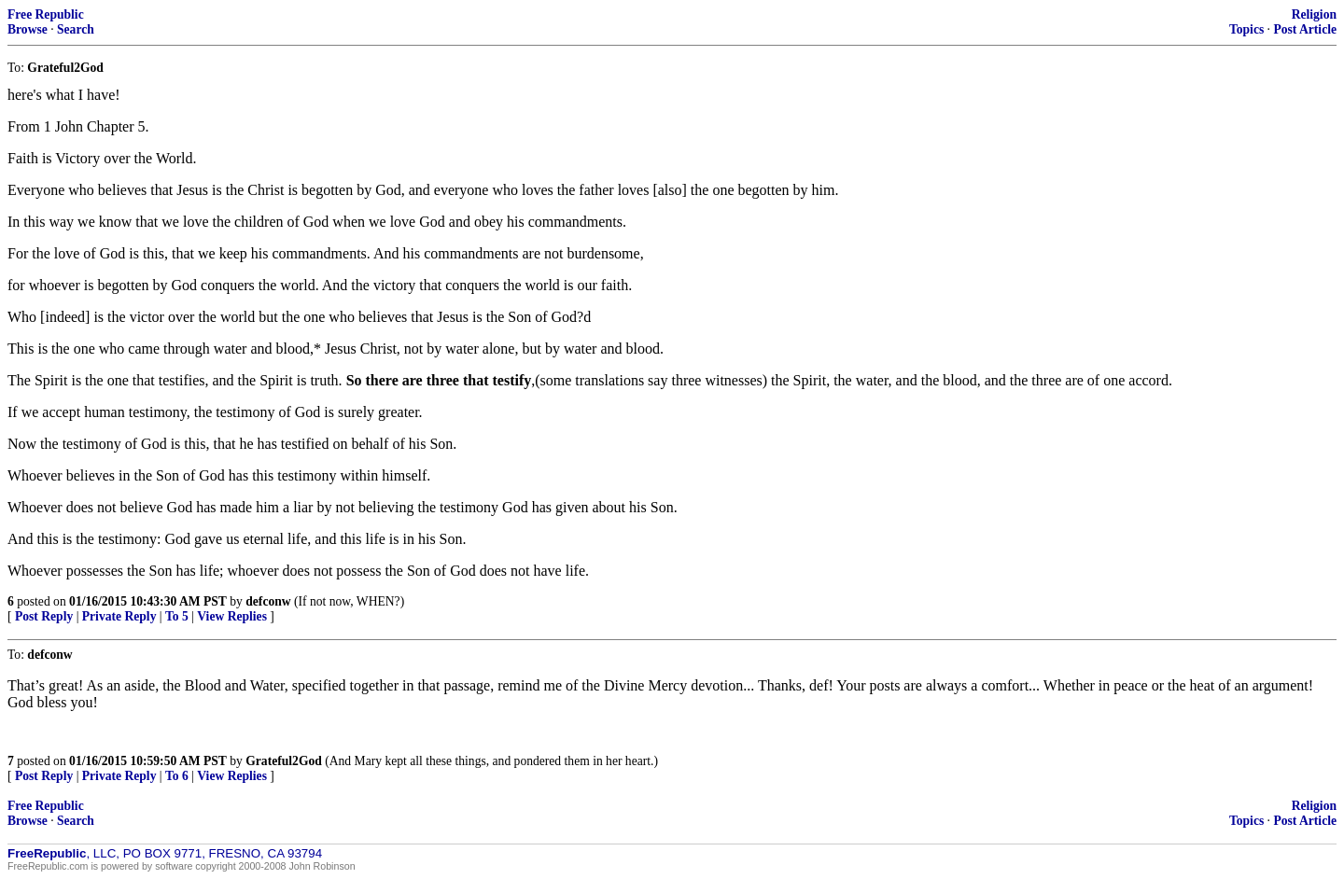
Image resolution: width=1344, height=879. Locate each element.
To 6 (177, 776)
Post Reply (44, 616)
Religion (1314, 14)
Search (75, 29)
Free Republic (45, 14)
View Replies (232, 616)
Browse (27, 29)
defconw (267, 601)
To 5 (177, 616)
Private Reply (119, 616)
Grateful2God (283, 761)
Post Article (1305, 29)
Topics (1246, 29)
